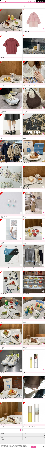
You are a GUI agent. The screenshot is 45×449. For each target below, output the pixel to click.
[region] (22, 446)
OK (33, 446)
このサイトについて (25, 437)
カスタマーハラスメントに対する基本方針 (26, 435)
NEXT (43, 430)
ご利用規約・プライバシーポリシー (3, 435)
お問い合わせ (24, 433)
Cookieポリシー (2, 439)
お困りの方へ (2, 433)
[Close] (44, 447)
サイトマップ (2, 437)
